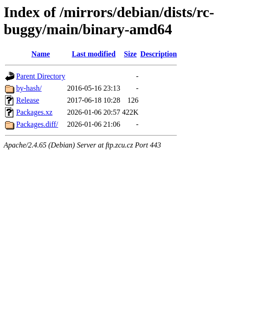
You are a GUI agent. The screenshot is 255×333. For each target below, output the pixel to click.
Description (158, 54)
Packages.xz (34, 112)
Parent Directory (40, 76)
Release (27, 100)
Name (40, 54)
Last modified (93, 54)
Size (130, 54)
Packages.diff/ (37, 124)
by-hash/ (29, 88)
